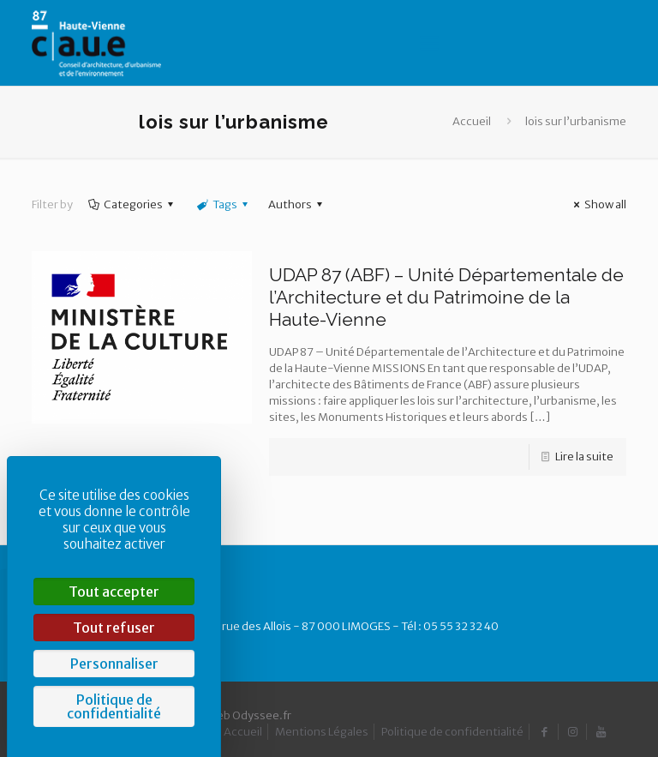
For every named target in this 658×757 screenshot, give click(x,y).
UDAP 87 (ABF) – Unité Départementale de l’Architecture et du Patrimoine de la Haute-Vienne (446, 297)
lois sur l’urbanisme (575, 121)
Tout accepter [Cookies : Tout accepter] (114, 591)
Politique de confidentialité (452, 731)
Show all (597, 204)
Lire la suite (584, 456)
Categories (132, 204)
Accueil (471, 121)
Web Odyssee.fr (248, 715)
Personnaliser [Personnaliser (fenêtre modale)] (114, 663)
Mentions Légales (321, 731)
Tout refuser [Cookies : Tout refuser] (114, 627)
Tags (223, 204)
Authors (297, 204)
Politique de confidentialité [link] (114, 706)
